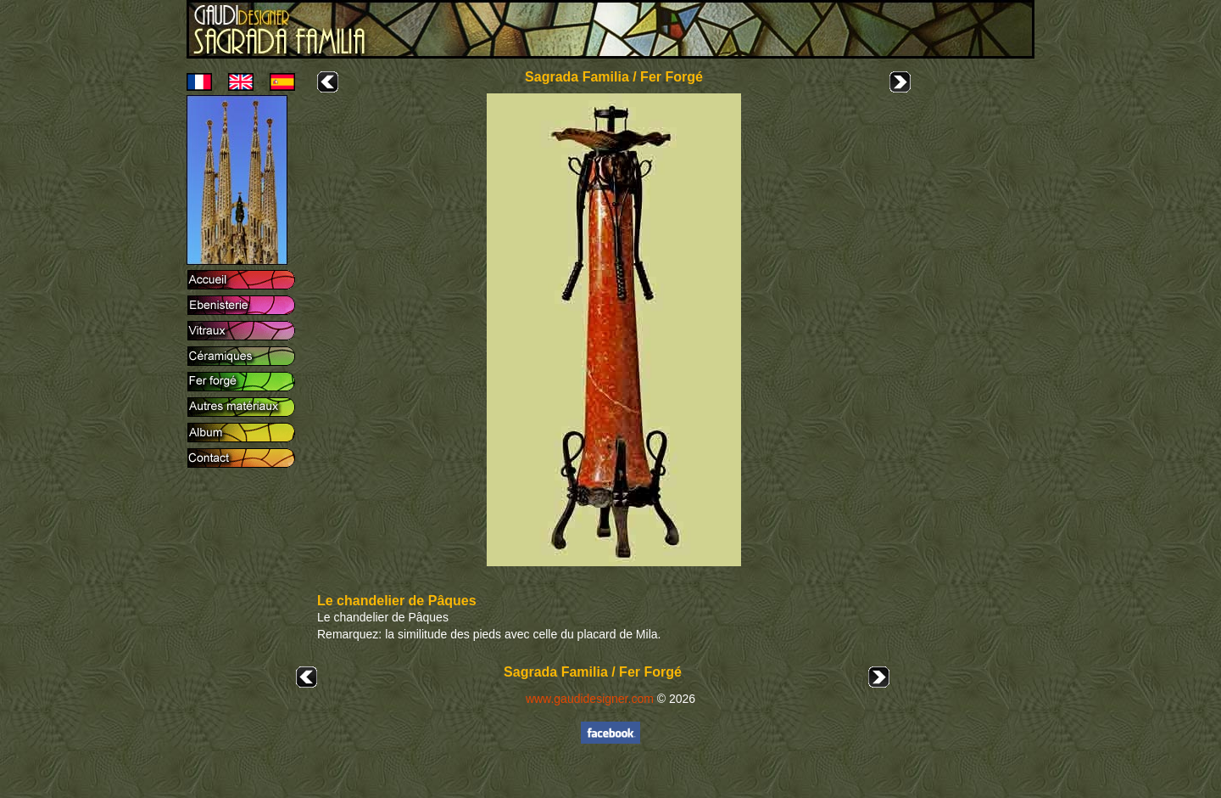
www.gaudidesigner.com (590, 698)
